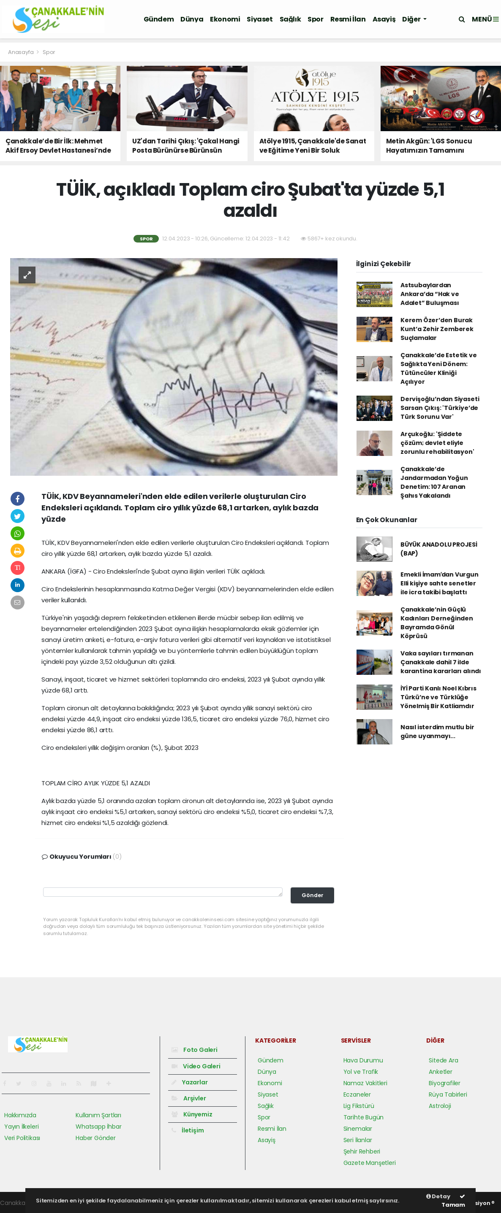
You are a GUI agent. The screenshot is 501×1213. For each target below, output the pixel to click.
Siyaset (259, 19)
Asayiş (384, 19)
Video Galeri (196, 1066)
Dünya (191, 19)
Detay (438, 1196)
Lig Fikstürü (358, 1106)
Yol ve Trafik (360, 1071)
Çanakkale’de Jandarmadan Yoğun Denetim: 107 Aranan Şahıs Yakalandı (434, 482)
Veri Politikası (22, 1138)
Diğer (412, 19)
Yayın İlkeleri (21, 1126)
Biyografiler (444, 1083)
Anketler (440, 1071)
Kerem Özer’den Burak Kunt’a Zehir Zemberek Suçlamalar (437, 329)
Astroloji (440, 1106)
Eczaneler (357, 1094)
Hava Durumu (363, 1060)
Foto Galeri (195, 1050)
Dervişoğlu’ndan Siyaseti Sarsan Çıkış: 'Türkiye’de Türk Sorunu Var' (439, 408)
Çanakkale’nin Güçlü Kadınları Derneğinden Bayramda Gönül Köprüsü (436, 622)
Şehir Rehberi (362, 1151)
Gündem (159, 19)
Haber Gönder (96, 1138)
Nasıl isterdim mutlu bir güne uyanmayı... (437, 731)
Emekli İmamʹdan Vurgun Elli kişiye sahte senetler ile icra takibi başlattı (439, 583)
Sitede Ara (443, 1060)
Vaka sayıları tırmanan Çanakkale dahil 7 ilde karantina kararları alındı (440, 662)
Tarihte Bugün (363, 1117)
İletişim (188, 1130)
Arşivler (189, 1098)
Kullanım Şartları (98, 1115)
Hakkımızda (20, 1115)
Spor (315, 19)
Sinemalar (357, 1128)
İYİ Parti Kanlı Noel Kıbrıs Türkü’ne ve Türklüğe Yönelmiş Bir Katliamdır (438, 697)
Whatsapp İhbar (98, 1126)
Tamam (453, 1201)
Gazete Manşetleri (369, 1163)
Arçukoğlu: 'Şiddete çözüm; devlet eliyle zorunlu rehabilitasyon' (437, 443)
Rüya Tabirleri (448, 1094)
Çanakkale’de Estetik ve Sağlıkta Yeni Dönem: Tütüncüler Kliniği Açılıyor (438, 368)
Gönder (313, 895)
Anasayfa (21, 52)
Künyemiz (192, 1114)
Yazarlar (189, 1082)
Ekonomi (225, 19)
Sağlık (290, 19)
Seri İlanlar (357, 1140)
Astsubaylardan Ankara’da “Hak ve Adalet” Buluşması (429, 294)
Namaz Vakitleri (365, 1083)
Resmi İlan (348, 19)
